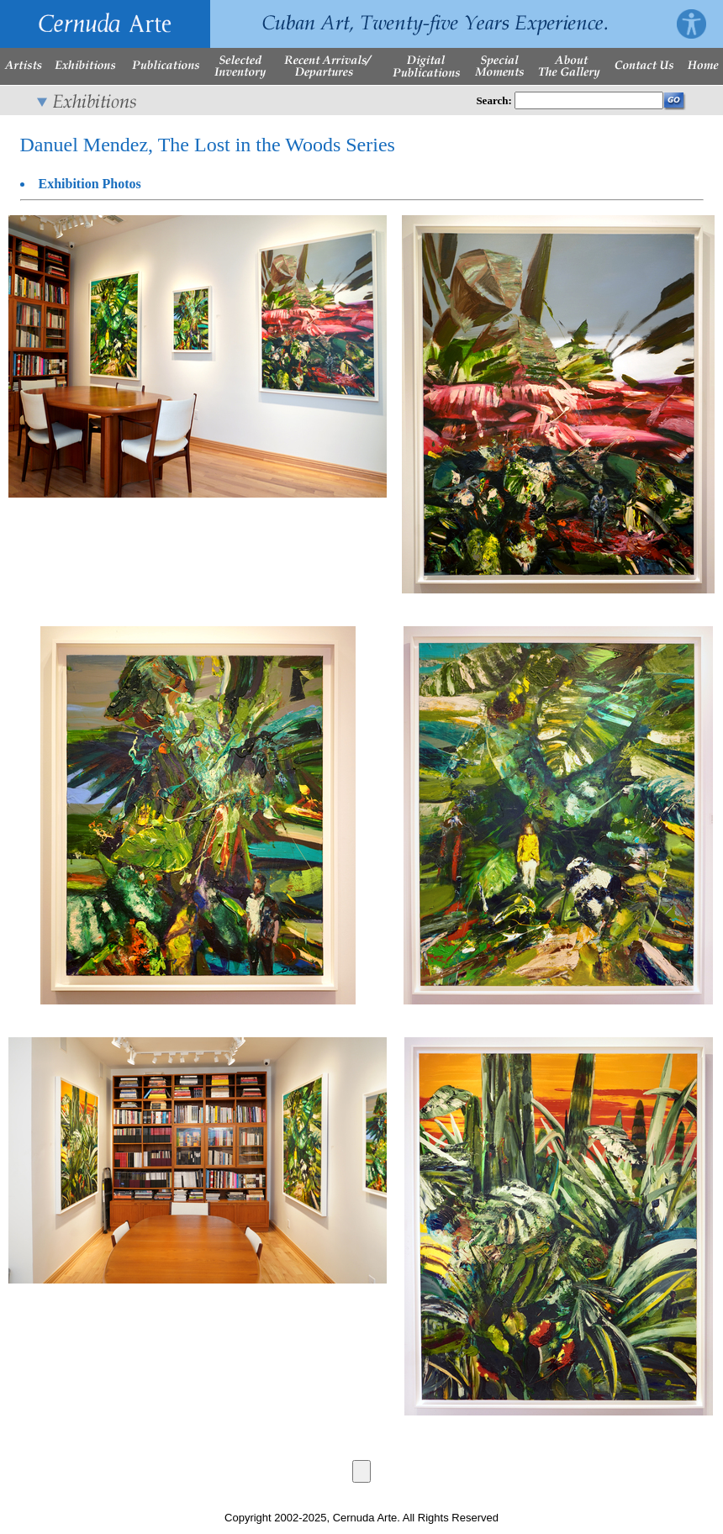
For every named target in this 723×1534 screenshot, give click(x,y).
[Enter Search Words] (589, 100)
